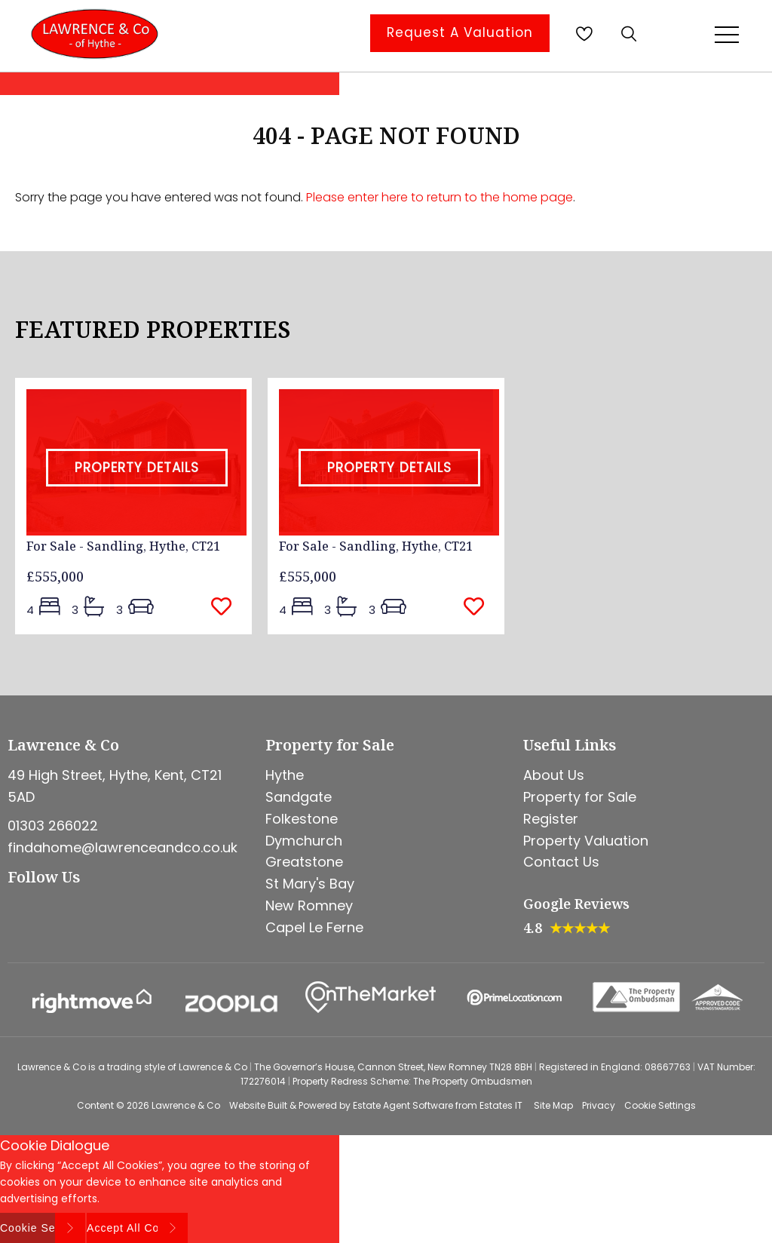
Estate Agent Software (403, 1105)
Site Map (553, 1105)
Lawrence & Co (186, 1105)
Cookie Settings (660, 1105)
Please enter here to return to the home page (439, 197)
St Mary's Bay (309, 883)
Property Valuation (585, 840)
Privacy (598, 1105)
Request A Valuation (460, 32)
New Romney (309, 905)
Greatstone (304, 861)
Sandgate (298, 796)
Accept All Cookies (137, 1228)
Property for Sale (579, 796)
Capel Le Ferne (314, 927)
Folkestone (301, 818)
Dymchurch (303, 840)
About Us (553, 775)
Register (550, 818)
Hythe (284, 775)
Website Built (258, 1105)
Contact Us (561, 861)
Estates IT (500, 1105)
